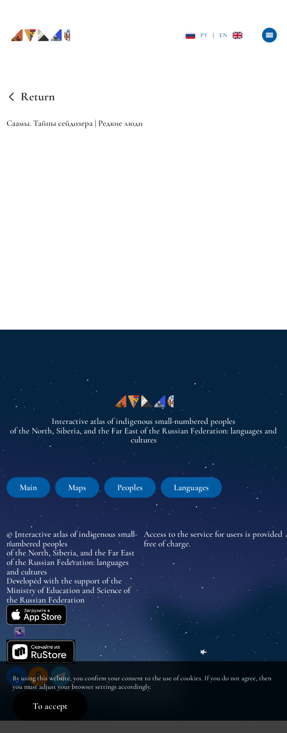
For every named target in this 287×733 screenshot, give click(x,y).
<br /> (147, 216)
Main (28, 487)
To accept (50, 705)
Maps (77, 487)
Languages (191, 487)
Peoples (130, 487)
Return (38, 97)
